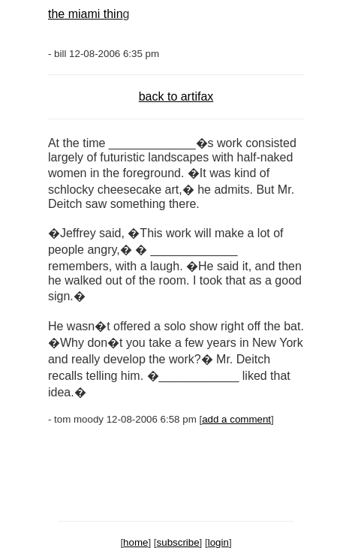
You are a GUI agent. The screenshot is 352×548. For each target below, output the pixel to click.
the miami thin (85, 14)
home (135, 542)
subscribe (178, 542)
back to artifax (176, 96)
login (218, 542)
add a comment (236, 419)
